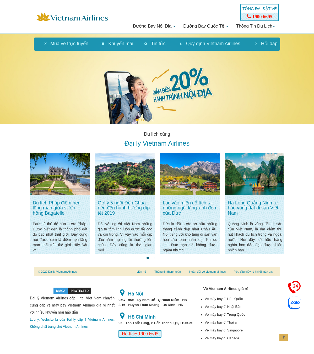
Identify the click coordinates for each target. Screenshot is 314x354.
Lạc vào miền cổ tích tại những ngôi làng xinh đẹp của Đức (189, 208)
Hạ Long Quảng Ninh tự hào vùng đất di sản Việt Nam (253, 208)
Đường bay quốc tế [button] (205, 26)
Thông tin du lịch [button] (255, 26)
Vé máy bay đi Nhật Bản (223, 307)
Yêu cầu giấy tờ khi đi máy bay (253, 271)
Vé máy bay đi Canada (222, 338)
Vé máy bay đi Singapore (224, 330)
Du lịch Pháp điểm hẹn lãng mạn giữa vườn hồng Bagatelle (56, 208)
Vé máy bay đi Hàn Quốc (224, 299)
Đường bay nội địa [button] (154, 26)
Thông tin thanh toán (167, 271)
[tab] (63, 44)
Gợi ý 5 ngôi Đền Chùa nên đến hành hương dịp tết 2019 (124, 208)
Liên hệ (141, 271)
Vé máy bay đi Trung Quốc (225, 314)
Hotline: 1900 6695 (140, 333)
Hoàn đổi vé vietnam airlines (207, 271)
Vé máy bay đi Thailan (221, 322)
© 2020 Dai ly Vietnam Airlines (57, 271)
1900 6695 (259, 16)
